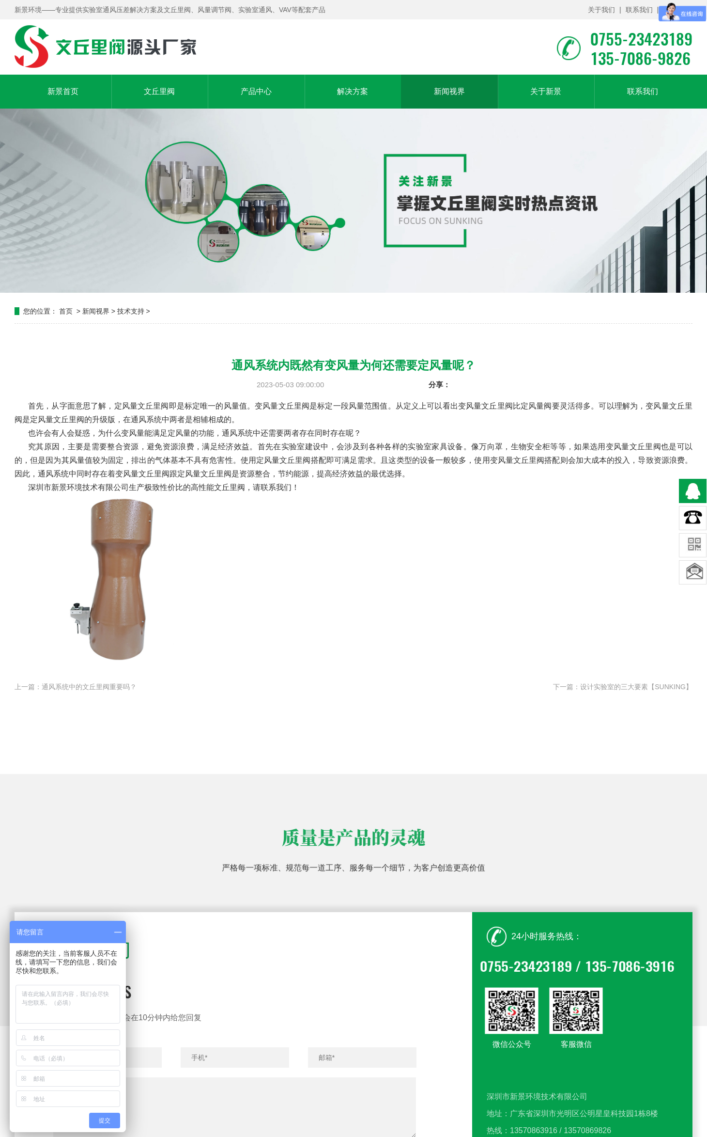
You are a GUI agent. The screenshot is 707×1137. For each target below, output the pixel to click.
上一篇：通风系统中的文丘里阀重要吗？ (76, 687)
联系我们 (639, 10)
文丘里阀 (159, 91)
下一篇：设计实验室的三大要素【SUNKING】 (622, 687)
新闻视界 (449, 91)
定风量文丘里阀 (141, 406)
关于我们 (601, 10)
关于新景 (545, 91)
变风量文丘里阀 (517, 460)
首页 (66, 311)
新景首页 (62, 91)
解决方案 (352, 91)
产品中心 (256, 91)
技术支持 (130, 311)
